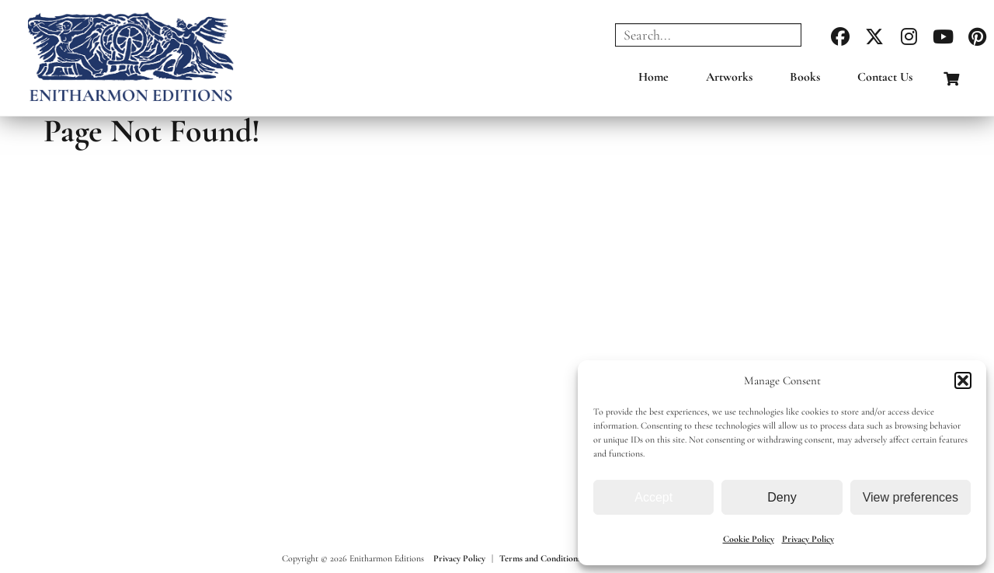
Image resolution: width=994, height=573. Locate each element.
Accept (653, 497)
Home (653, 77)
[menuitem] (653, 80)
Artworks (729, 77)
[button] (963, 380)
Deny (781, 497)
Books (805, 77)
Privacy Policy (808, 538)
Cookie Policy (748, 538)
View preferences (910, 497)
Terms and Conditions (540, 558)
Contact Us (884, 77)
